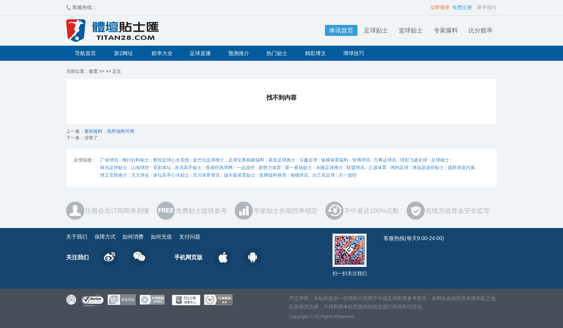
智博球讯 (361, 160)
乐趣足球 (308, 160)
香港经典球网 (219, 167)
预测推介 (238, 53)
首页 (93, 71)
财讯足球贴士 (113, 167)
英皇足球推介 (281, 160)
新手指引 (487, 7)
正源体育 (377, 167)
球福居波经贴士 (428, 167)
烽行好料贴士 (135, 160)
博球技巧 (353, 53)
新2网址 (123, 53)
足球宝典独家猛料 (246, 160)
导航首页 (85, 53)
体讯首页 (341, 30)
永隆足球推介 (329, 167)
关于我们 (76, 237)
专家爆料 (446, 30)
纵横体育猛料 (334, 160)
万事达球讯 (385, 160)
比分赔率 (481, 30)
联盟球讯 (355, 167)
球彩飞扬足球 (413, 160)
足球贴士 (376, 30)
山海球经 (140, 167)
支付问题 (189, 237)
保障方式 (105, 237)
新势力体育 (269, 167)
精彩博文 (315, 53)
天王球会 (140, 175)
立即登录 (440, 7)
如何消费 (133, 237)
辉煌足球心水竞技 (171, 160)
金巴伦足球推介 (208, 160)
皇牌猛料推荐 (272, 175)
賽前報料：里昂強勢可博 (109, 131)
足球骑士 (440, 160)
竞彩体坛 (162, 167)
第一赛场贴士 (298, 167)
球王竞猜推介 (113, 175)
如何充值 (161, 237)
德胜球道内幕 (461, 167)
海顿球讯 (299, 175)
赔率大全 (162, 53)
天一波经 (348, 175)
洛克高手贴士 (188, 167)
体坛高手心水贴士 (171, 175)
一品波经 (246, 167)
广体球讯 (109, 160)
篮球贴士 (411, 30)
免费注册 (462, 7)
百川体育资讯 (206, 175)
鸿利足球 (399, 167)
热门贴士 (277, 53)
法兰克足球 (323, 175)
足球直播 (200, 53)
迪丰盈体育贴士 (239, 175)
